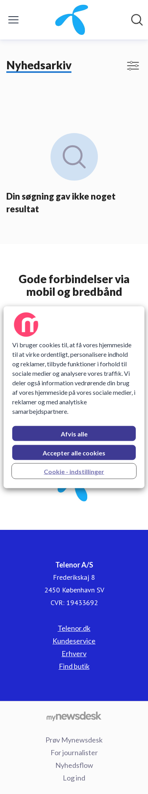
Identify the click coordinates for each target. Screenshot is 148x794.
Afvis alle (74, 433)
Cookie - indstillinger (74, 471)
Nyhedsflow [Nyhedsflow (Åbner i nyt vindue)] (74, 765)
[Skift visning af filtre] (133, 65)
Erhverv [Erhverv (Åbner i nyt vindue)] (74, 653)
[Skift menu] (13, 20)
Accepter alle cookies (74, 452)
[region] (74, 397)
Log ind (74, 777)
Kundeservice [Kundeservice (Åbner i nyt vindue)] (74, 640)
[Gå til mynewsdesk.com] (74, 716)
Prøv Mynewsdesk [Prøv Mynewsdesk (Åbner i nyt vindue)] (74, 739)
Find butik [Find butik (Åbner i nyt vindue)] (74, 666)
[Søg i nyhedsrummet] (137, 19)
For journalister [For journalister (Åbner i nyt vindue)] (74, 752)
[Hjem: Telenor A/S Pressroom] (71, 20)
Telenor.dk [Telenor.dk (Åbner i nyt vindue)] (74, 628)
